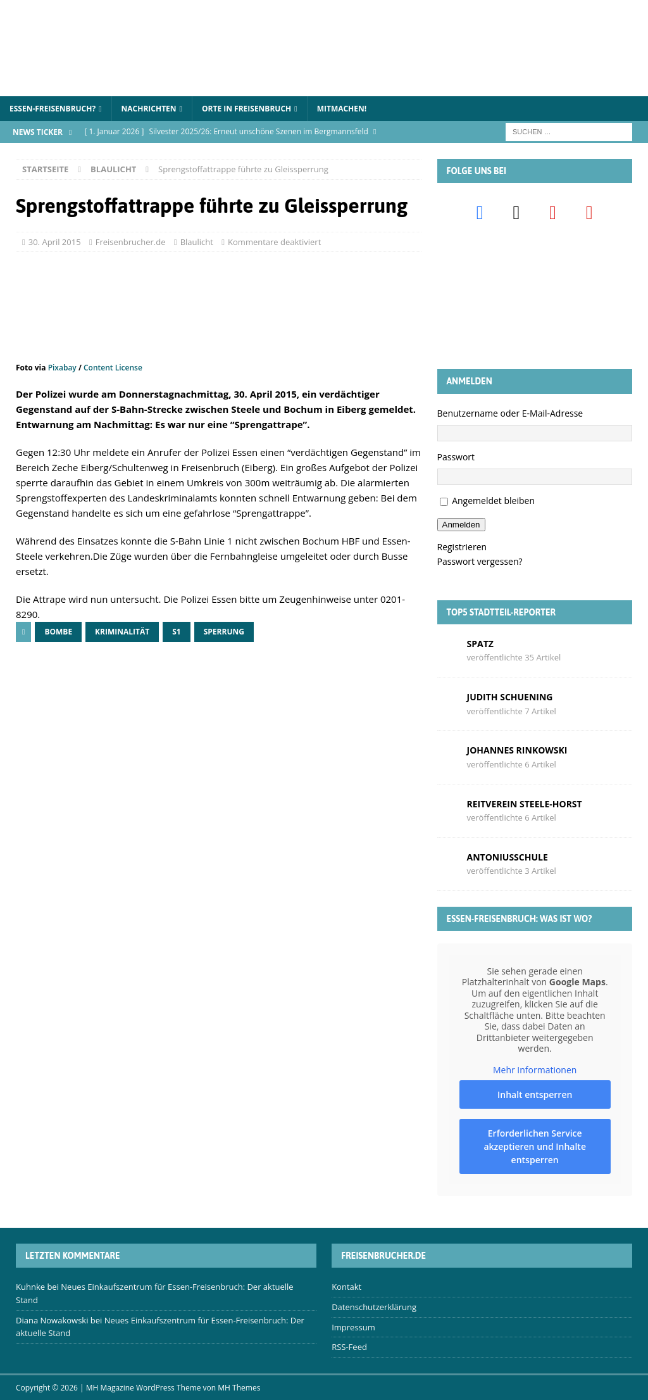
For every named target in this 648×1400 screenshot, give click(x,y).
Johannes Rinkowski (517, 750)
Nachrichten (149, 108)
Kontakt (346, 1286)
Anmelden (461, 524)
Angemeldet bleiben (493, 501)
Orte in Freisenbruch (246, 108)
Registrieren (462, 547)
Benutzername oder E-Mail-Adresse (510, 413)
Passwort (456, 457)
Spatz (480, 644)
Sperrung (224, 631)
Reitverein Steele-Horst (524, 804)
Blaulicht (196, 242)
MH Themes (239, 1387)
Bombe (58, 631)
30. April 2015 (54, 242)
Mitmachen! (342, 108)
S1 (176, 631)
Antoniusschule (507, 857)
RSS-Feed (349, 1347)
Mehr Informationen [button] (534, 1070)
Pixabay (62, 367)
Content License (113, 367)
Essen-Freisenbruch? (52, 108)
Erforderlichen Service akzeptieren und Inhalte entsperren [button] (534, 1146)
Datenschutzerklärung (374, 1307)
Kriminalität (122, 631)
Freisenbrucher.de (131, 242)
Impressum (353, 1327)
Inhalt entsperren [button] (534, 1094)
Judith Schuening (510, 697)
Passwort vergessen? (480, 561)
